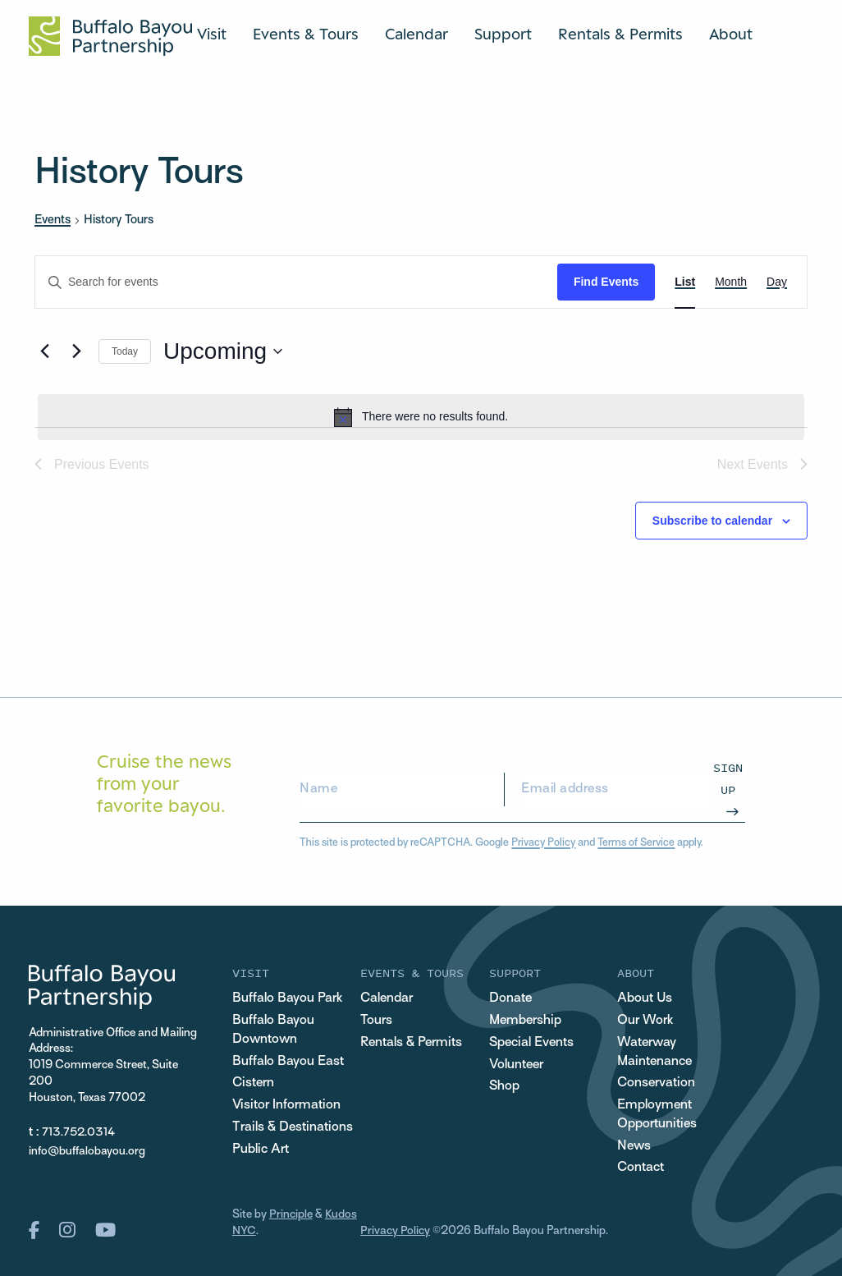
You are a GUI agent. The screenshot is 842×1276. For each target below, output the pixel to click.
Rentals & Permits (620, 34)
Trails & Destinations (292, 1127)
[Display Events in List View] (685, 282)
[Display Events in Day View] (776, 282)
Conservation (656, 1083)
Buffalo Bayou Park (287, 998)
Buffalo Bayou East (288, 1061)
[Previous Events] (44, 351)
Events (52, 220)
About (731, 34)
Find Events (606, 281)
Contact (640, 1168)
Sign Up (728, 778)
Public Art (260, 1149)
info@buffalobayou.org (87, 1151)
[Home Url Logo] (110, 36)
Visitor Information (286, 1105)
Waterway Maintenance (654, 1052)
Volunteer (516, 1065)
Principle (291, 1215)
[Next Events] (76, 351)
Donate (510, 998)
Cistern (253, 1083)
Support (503, 34)
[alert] (421, 417)
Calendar (416, 34)
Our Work (645, 1020)
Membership (525, 1020)
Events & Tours (306, 34)
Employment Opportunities (657, 1115)
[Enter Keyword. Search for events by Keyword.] (296, 282)
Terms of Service (636, 843)
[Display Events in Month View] (731, 282)
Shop (504, 1087)
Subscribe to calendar (712, 520)
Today (125, 351)
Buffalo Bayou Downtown (273, 1030)
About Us (644, 998)
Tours (376, 1020)
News (634, 1146)
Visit (212, 34)
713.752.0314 (78, 1132)
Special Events (531, 1042)
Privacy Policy (543, 843)
